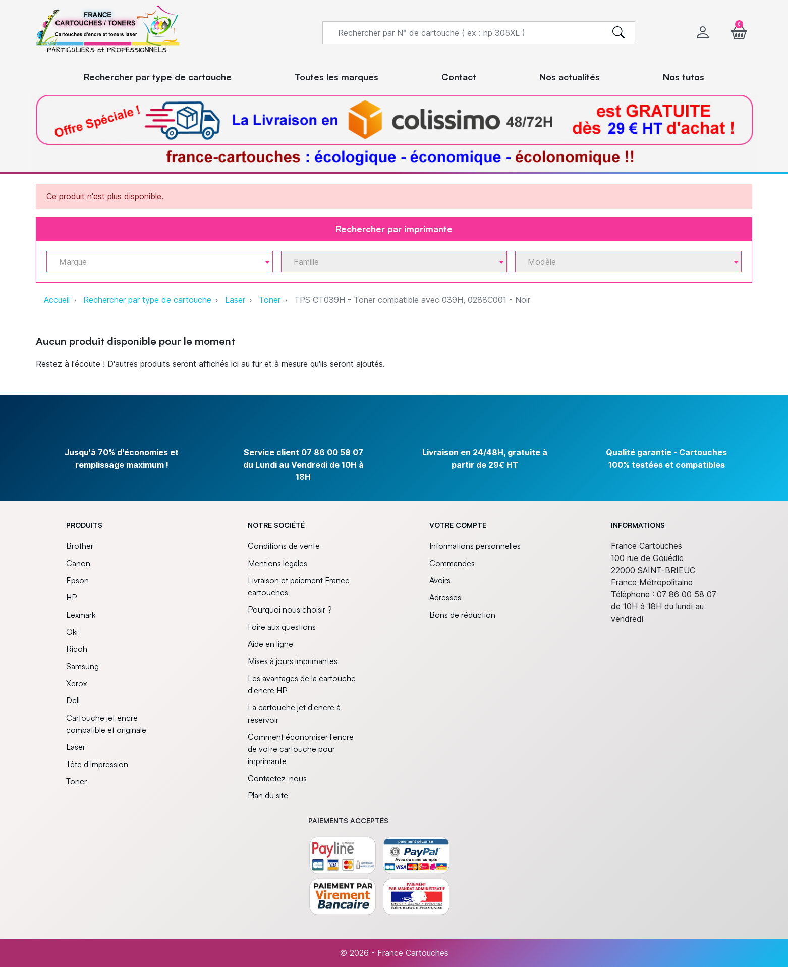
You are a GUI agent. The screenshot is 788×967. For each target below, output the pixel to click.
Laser (235, 300)
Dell (73, 700)
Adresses (445, 597)
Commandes (452, 563)
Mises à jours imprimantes (292, 661)
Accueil (57, 300)
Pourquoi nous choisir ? (290, 609)
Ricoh (76, 649)
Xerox (76, 683)
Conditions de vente (284, 546)
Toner (269, 300)
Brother (79, 546)
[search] (618, 32)
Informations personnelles (475, 546)
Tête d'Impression (97, 764)
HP (71, 597)
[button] (739, 32)
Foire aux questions (282, 627)
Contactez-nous (277, 778)
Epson (77, 580)
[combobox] (159, 261)
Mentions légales (277, 563)
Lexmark (80, 614)
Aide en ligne (270, 644)
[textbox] (155, 262)
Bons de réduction (462, 614)
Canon (78, 563)
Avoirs (440, 580)
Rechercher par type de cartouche (147, 300)
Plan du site (268, 795)
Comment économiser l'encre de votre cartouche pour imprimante (301, 749)
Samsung (82, 666)
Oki (72, 632)
